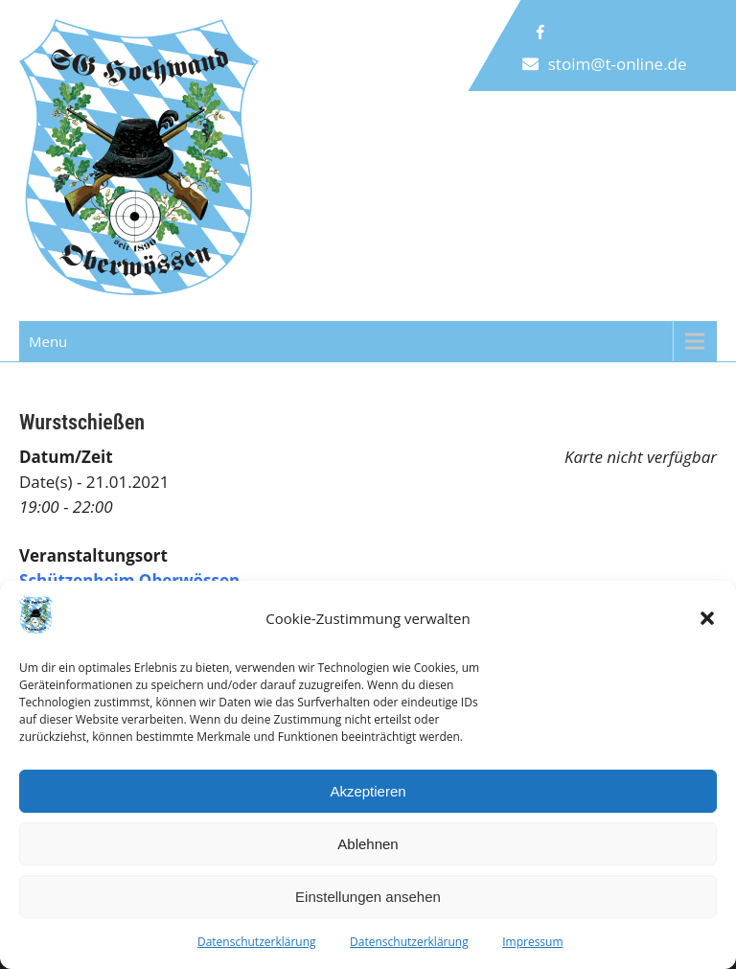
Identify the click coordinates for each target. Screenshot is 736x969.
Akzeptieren (367, 791)
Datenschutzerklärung (256, 942)
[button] (707, 618)
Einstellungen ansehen (368, 896)
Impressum (532, 942)
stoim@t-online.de (617, 64)
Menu (48, 341)
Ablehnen (367, 844)
